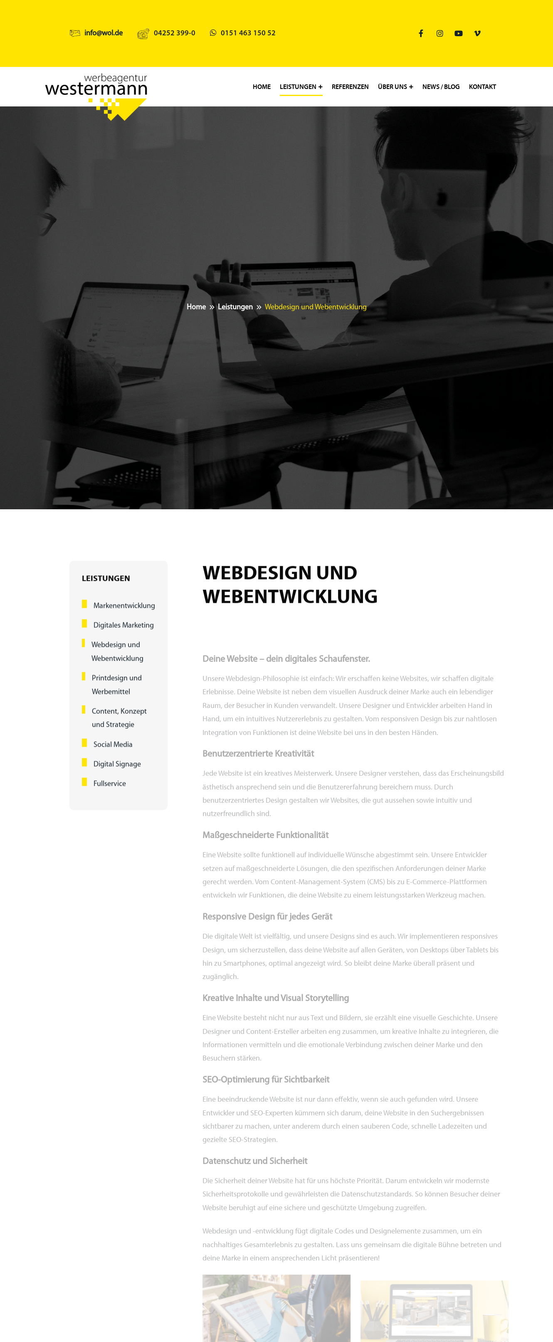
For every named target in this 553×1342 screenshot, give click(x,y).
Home (262, 86)
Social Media (113, 753)
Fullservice (110, 793)
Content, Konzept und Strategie (119, 726)
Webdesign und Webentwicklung (117, 660)
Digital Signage (117, 773)
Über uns (392, 86)
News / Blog (441, 86)
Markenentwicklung (124, 614)
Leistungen (298, 86)
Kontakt (482, 86)
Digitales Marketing (124, 634)
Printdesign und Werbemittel (117, 693)
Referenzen (350, 86)
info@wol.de (103, 33)
